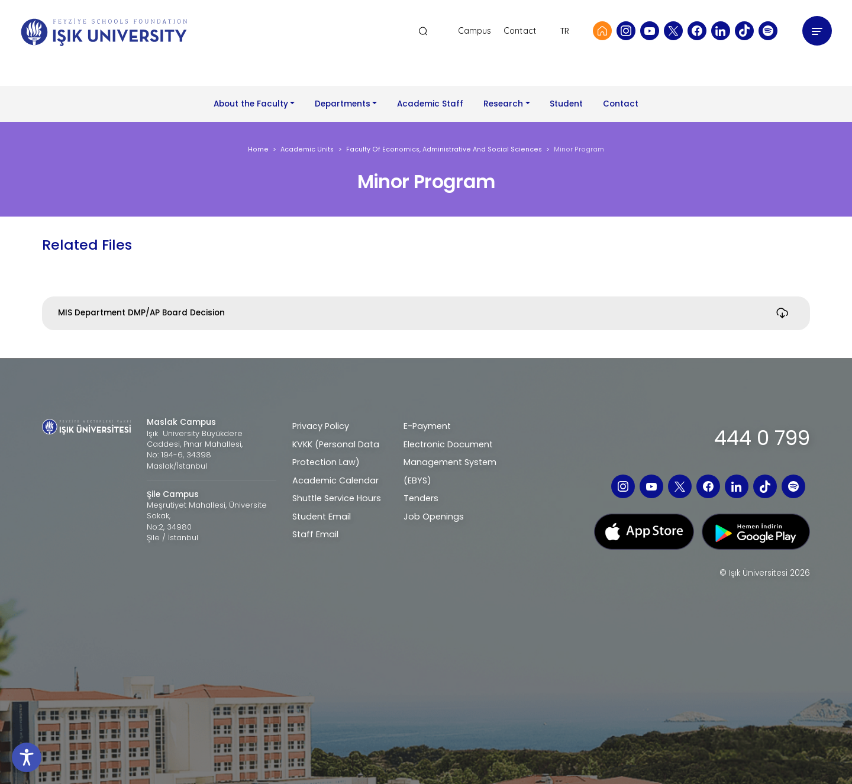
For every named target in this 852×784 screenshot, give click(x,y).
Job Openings (434, 516)
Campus (475, 31)
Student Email (321, 516)
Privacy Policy (320, 426)
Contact (520, 31)
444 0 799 (762, 438)
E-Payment (427, 426)
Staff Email (315, 534)
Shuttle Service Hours (336, 498)
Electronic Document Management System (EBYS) (450, 462)
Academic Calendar (335, 480)
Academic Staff (430, 103)
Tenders (421, 498)
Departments (342, 103)
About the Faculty (251, 103)
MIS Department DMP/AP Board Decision (141, 312)
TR (564, 31)
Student (566, 103)
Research (503, 103)
